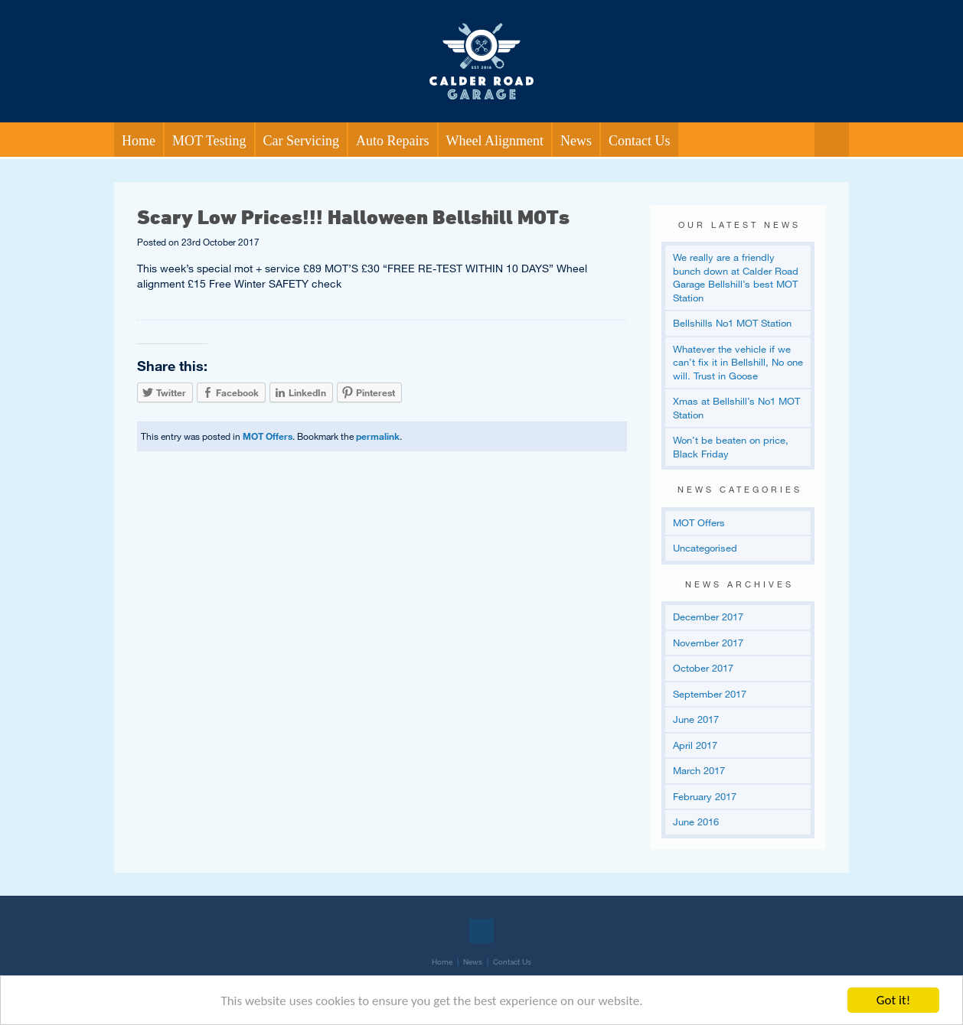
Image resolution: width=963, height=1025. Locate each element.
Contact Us (640, 140)
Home (138, 140)
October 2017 (703, 668)
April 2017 (695, 745)
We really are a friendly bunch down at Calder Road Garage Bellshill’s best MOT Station (735, 277)
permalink (378, 436)
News (576, 140)
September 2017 (709, 694)
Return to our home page (481, 25)
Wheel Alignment (495, 140)
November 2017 (708, 642)
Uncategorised (705, 548)
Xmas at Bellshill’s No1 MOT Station (736, 408)
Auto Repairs (392, 140)
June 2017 (696, 719)
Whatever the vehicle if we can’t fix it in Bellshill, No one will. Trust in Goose (738, 362)
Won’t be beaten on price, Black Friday (730, 447)
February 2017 (704, 796)
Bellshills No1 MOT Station (732, 323)
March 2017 (699, 770)
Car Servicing (301, 140)
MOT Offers (267, 436)
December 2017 (708, 616)
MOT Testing (209, 140)
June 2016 (696, 821)
